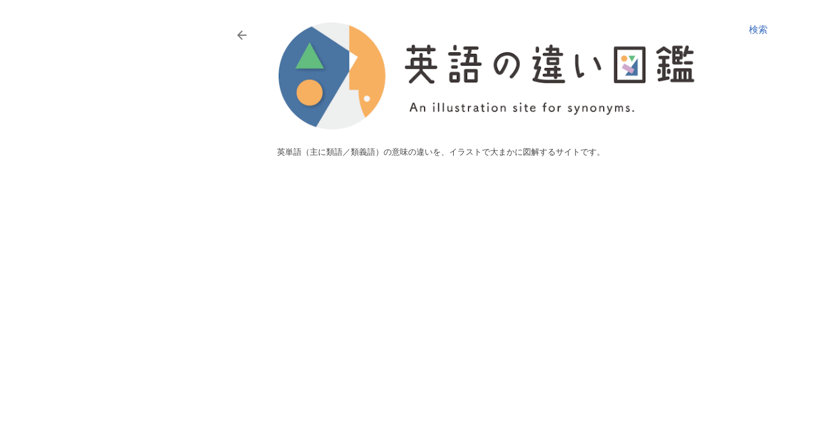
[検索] (758, 30)
